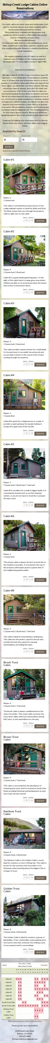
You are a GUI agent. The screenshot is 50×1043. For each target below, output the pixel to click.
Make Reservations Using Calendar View (25, 1021)
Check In (6, 136)
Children (31, 217)
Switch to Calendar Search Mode (16, 150)
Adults (25, 217)
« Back (4, 965)
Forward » (44, 965)
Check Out (26, 136)
